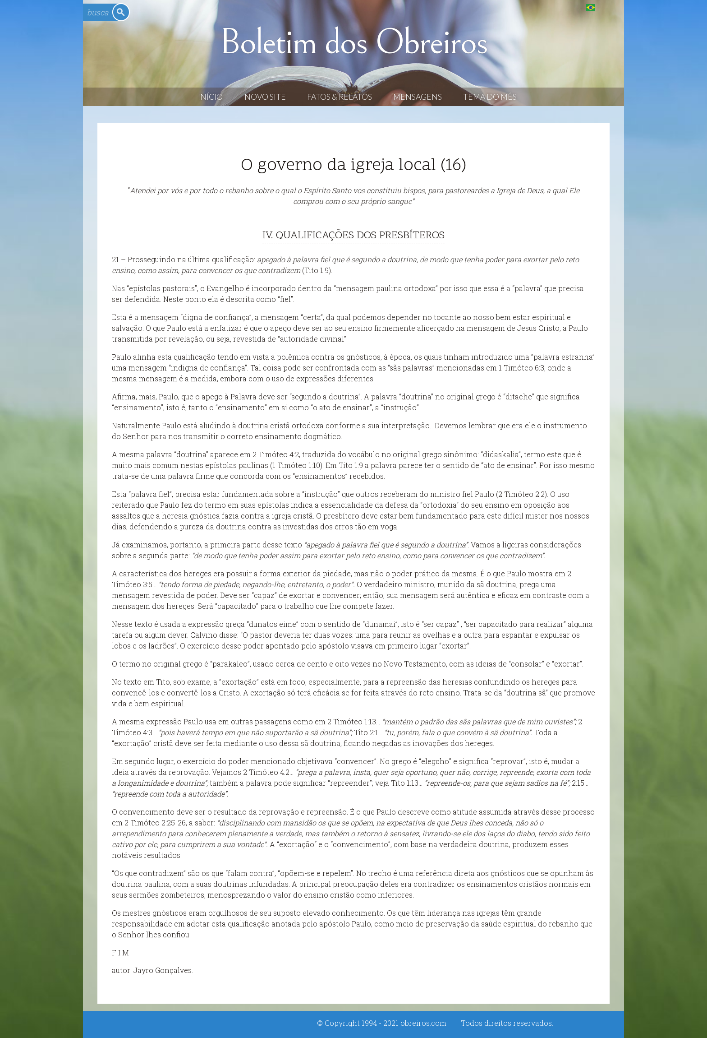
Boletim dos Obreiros (353, 42)
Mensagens (417, 97)
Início (210, 97)
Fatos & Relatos (339, 97)
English (609, 7)
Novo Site (265, 97)
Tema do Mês (490, 97)
